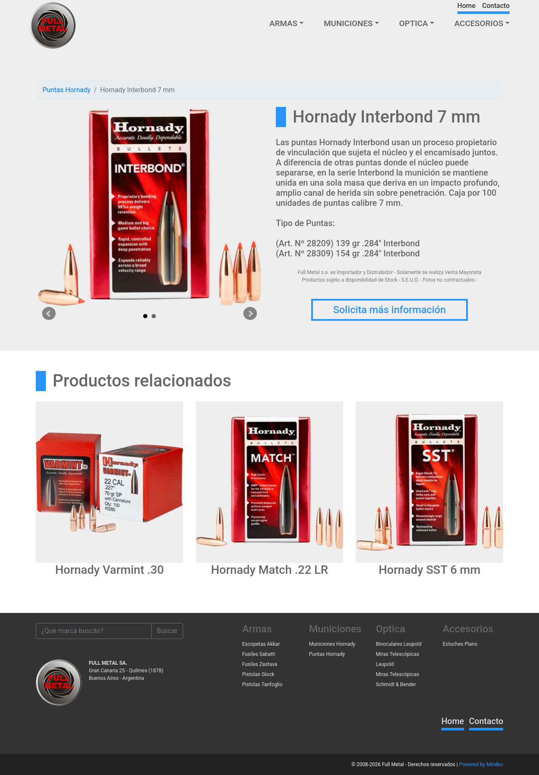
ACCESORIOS (478, 23)
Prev (49, 313)
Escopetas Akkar (261, 644)
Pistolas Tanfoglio (262, 684)
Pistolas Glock (258, 674)
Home (466, 6)
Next (250, 313)
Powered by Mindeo (481, 764)
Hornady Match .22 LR (269, 570)
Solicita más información (389, 310)
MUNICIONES (348, 23)
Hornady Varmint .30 (109, 570)
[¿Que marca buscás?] (94, 631)
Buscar (167, 631)
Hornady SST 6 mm (429, 570)
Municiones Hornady (332, 644)
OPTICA (413, 23)
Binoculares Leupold (399, 644)
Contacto (496, 6)
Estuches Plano (460, 644)
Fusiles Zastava (259, 664)
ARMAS (283, 23)
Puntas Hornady (67, 90)
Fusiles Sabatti (258, 654)
